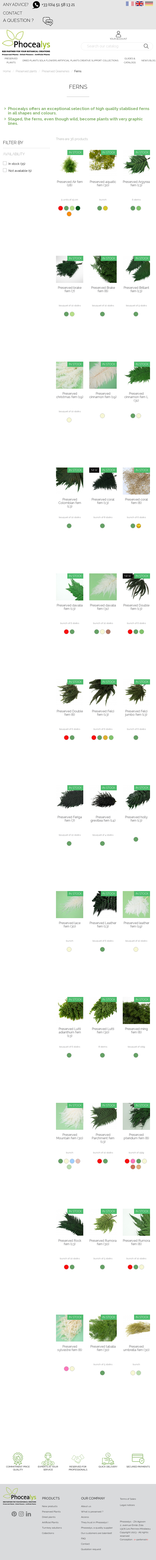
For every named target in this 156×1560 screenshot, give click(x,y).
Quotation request (91, 1549)
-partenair (141, 1539)
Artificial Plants (50, 1522)
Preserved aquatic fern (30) (103, 183)
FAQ (83, 1538)
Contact (12, 13)
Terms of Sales (128, 1499)
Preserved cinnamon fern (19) (103, 395)
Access (85, 1517)
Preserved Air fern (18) (70, 183)
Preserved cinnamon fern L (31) (136, 397)
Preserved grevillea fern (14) (103, 818)
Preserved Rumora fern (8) (136, 1242)
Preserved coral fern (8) (136, 501)
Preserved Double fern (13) (136, 607)
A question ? (18, 20)
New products (49, 1506)
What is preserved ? (92, 1511)
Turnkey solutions (52, 1527)
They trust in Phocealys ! (94, 1522)
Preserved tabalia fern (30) (103, 1348)
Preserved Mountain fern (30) (69, 1136)
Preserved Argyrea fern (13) (136, 183)
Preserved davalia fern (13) (70, 607)
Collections (48, 1533)
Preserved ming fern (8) (136, 1030)
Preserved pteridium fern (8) (136, 1136)
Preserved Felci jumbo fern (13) (136, 713)
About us (86, 1506)
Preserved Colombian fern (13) (69, 503)
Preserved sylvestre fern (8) (69, 1348)
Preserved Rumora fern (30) (103, 1242)
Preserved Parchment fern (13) (103, 1138)
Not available (20, 171)
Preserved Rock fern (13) (69, 1242)
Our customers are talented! (96, 1533)
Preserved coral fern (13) (102, 501)
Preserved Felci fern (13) (103, 713)
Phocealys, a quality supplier (97, 1527)
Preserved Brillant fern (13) (136, 289)
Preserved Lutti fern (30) (103, 1030)
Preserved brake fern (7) (69, 289)
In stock (17, 164)
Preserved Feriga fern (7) (69, 818)
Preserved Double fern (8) (70, 713)
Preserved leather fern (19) (136, 924)
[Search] (117, 46)
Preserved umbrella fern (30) (136, 1348)
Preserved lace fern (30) (69, 924)
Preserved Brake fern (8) (103, 289)
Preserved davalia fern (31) (103, 607)
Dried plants (48, 1517)
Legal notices (127, 1505)
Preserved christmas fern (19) (69, 395)
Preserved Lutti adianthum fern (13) (70, 1032)
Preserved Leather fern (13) (102, 924)
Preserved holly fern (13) (136, 818)
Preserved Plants (51, 1511)
